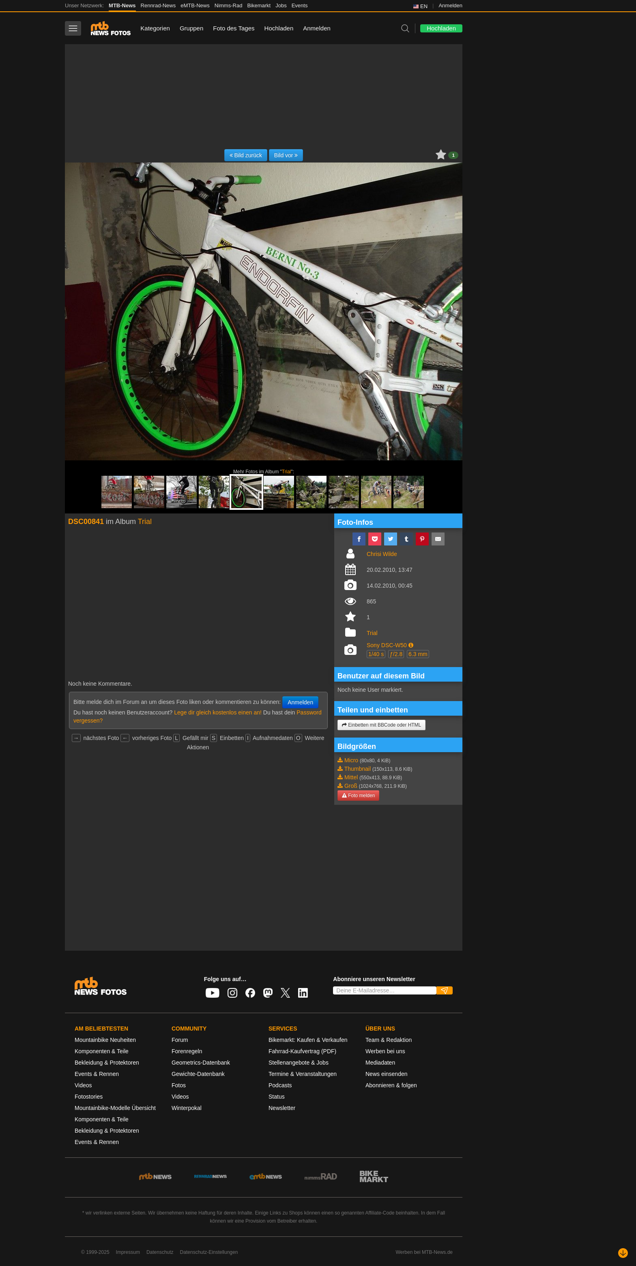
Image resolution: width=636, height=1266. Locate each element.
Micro (351, 760)
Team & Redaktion (388, 1040)
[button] (410, 645)
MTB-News (122, 5)
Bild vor (286, 155)
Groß (350, 786)
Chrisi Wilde (382, 554)
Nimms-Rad (229, 5)
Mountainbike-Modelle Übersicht (115, 1108)
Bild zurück (246, 155)
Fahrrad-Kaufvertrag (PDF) (302, 1051)
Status (277, 1096)
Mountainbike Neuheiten (105, 1040)
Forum (180, 1040)
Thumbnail (357, 769)
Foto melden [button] (358, 795)
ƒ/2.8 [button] (396, 654)
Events (300, 5)
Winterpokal (187, 1108)
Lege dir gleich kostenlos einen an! (218, 712)
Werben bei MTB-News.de (424, 1252)
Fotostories (89, 1096)
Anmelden (450, 5)
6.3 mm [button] (418, 654)
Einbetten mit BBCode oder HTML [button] (381, 725)
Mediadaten (380, 1062)
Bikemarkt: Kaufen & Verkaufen (308, 1040)
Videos (83, 1085)
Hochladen (279, 28)
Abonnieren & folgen (391, 1085)
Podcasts (280, 1085)
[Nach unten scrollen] (623, 1253)
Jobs (280, 5)
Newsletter (282, 1108)
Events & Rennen (97, 1074)
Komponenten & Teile (102, 1051)
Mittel (351, 777)
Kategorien (155, 28)
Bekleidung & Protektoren (107, 1062)
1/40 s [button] (376, 654)
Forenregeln (187, 1051)
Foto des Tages (233, 28)
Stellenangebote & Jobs (299, 1062)
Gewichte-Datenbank (198, 1074)
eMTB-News (195, 5)
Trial (286, 472)
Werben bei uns (385, 1051)
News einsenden (386, 1074)
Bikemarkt (259, 5)
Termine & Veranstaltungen (303, 1074)
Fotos (179, 1085)
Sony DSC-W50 (387, 645)
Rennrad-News (158, 5)
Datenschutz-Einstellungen (209, 1252)
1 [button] (453, 155)
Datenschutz (160, 1252)
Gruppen (191, 28)
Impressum (128, 1252)
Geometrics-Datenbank (201, 1062)
